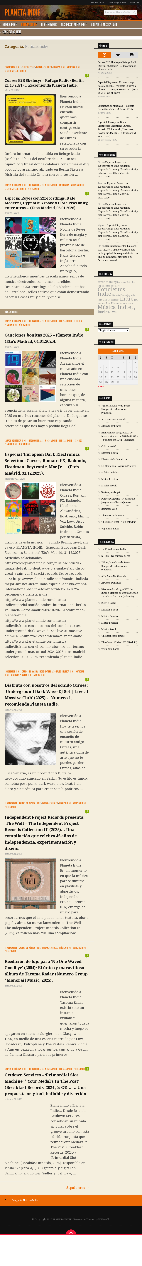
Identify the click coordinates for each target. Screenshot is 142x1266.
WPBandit (104, 1250)
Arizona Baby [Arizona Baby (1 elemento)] (124, 282)
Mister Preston (109, 479)
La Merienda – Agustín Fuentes (118, 465)
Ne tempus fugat (110, 492)
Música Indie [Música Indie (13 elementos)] (114, 307)
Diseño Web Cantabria (114, 459)
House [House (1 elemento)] (116, 300)
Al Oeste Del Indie (111, 426)
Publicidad (135, 2)
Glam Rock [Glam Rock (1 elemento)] (107, 300)
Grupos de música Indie (106, 24)
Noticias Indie (29, 24)
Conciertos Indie (12, 32)
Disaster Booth (109, 452)
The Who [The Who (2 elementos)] (112, 312)
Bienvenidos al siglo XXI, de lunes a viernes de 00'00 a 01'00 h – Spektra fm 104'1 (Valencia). (119, 436)
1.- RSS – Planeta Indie (113, 549)
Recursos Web (109, 508)
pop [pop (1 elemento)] (134, 308)
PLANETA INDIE (22, 12)
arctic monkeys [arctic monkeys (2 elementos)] (108, 282)
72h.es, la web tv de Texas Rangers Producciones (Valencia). (115, 409)
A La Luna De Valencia (113, 419)
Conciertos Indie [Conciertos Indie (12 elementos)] (111, 292)
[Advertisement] (48, 54)
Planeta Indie (97, 2)
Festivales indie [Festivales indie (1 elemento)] (127, 295)
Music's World (109, 485)
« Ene (101, 386)
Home (7, 1231)
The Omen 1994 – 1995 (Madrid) (119, 522)
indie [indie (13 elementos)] (126, 299)
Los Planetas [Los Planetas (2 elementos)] (114, 303)
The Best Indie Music (112, 515)
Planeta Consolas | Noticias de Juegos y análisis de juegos (118, 500)
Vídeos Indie (33, 189)
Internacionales (44, 67)
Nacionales (64, 185)
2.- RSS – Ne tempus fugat (115, 555)
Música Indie (10, 24)
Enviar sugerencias (116, 2)
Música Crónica (110, 472)
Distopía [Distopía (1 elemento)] (115, 295)
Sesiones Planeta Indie (75, 24)
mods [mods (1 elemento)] (130, 303)
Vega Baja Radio (110, 528)
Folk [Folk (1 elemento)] (100, 300)
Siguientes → (77, 1219)
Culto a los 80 (108, 446)
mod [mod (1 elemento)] (125, 303)
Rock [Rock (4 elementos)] (102, 312)
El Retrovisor (50, 24)
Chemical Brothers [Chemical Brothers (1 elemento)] (111, 286)
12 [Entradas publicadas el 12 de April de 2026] (135, 367)
